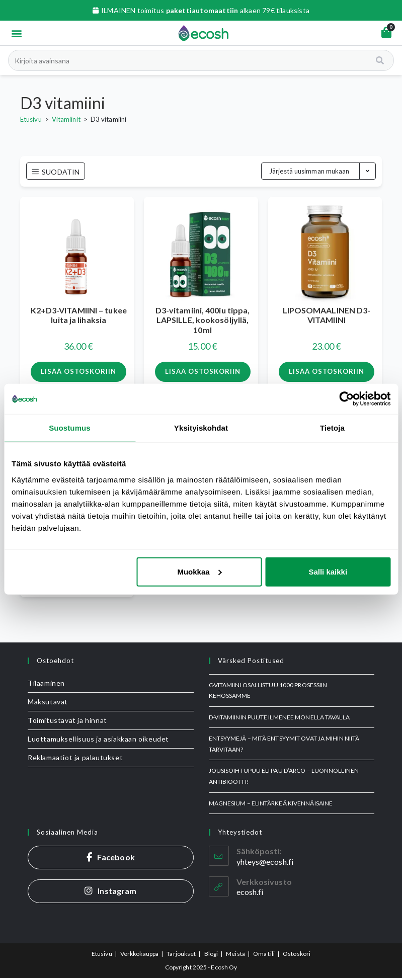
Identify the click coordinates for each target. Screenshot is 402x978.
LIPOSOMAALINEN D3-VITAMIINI (327, 314)
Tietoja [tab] (332, 428)
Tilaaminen (46, 683)
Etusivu (31, 119)
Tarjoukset (181, 953)
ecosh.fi (250, 891)
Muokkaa (199, 571)
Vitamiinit (66, 119)
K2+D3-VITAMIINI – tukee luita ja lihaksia (79, 314)
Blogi (211, 953)
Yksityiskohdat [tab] (201, 428)
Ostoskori (296, 953)
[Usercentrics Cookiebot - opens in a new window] (346, 398)
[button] (16, 33)
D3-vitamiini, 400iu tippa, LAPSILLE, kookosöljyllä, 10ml (202, 319)
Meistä (235, 953)
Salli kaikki (327, 571)
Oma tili (264, 953)
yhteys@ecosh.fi (265, 861)
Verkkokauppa (139, 953)
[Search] (380, 60)
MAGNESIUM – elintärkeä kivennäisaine (271, 803)
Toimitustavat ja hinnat (67, 720)
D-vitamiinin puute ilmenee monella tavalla (279, 717)
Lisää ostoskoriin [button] (78, 371)
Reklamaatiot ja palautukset (75, 757)
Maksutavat (48, 701)
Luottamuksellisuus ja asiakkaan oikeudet (98, 739)
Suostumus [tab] (70, 428)
